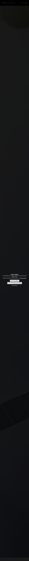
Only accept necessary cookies (14, 283)
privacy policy (23, 278)
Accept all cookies (15, 280)
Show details (14, 285)
